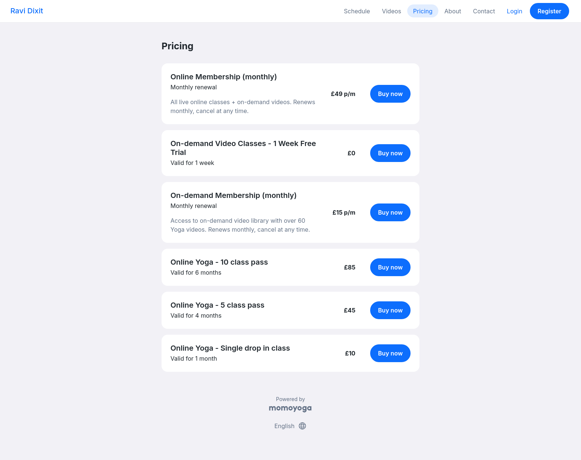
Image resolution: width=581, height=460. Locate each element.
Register (549, 11)
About (452, 11)
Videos (391, 11)
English (290, 425)
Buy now (390, 93)
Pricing (423, 11)
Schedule (357, 11)
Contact (484, 11)
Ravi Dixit (26, 10)
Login (514, 11)
